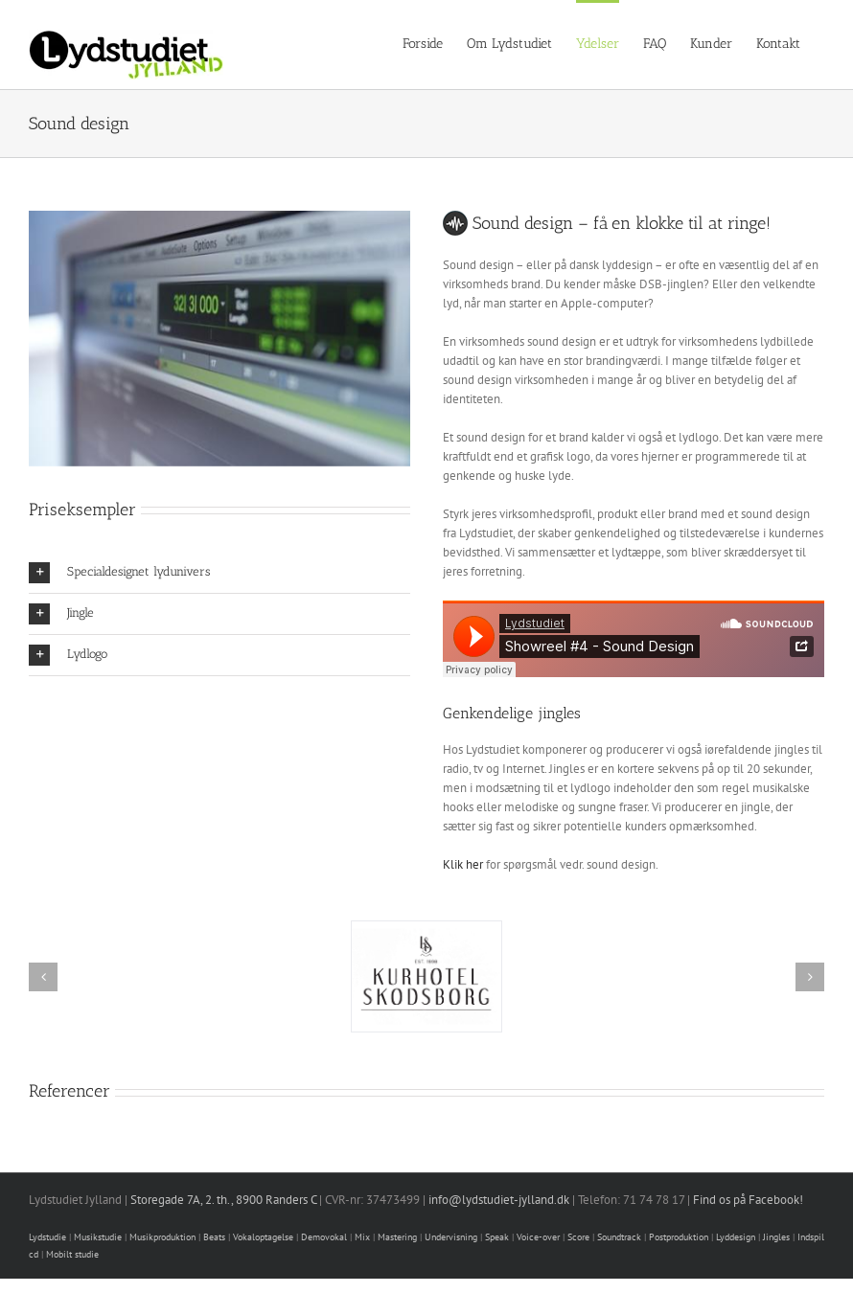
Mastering (397, 1237)
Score (578, 1237)
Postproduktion (678, 1237)
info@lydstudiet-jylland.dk (498, 1199)
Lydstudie (47, 1237)
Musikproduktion (162, 1237)
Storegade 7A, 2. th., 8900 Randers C (223, 1199)
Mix (362, 1237)
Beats (214, 1237)
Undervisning (451, 1237)
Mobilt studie (72, 1254)
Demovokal (324, 1237)
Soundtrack (619, 1237)
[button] (219, 573)
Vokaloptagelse (263, 1237)
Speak (497, 1237)
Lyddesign (735, 1237)
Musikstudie (98, 1237)
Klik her (463, 864)
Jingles (776, 1237)
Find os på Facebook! (748, 1199)
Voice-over (538, 1237)
